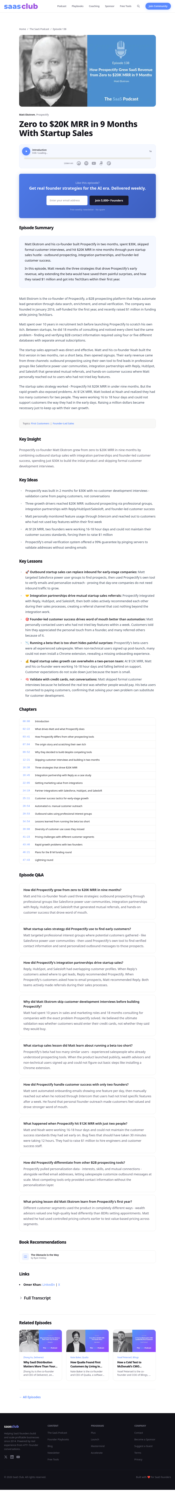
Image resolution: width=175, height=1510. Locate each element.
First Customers (40, 423)
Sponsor (110, 6)
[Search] (138, 6)
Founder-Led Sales (63, 423)
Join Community (158, 6)
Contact (138, 1432)
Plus (93, 1432)
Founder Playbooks (58, 1439)
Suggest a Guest (143, 1446)
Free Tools (125, 6)
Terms (137, 1452)
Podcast (61, 6)
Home (22, 29)
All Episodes (30, 1397)
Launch (95, 1439)
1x (150, 151)
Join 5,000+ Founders (109, 200)
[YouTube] (18, 1457)
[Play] (26, 151)
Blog (50, 1446)
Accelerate (97, 1452)
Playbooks (77, 6)
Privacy (138, 1459)
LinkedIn (48, 1284)
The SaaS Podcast (39, 29)
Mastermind (98, 1446)
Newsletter (54, 1452)
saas (11, 1426)
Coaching (94, 6)
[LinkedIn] (12, 1457)
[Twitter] (6, 1457)
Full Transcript (35, 1298)
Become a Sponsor (144, 1439)
